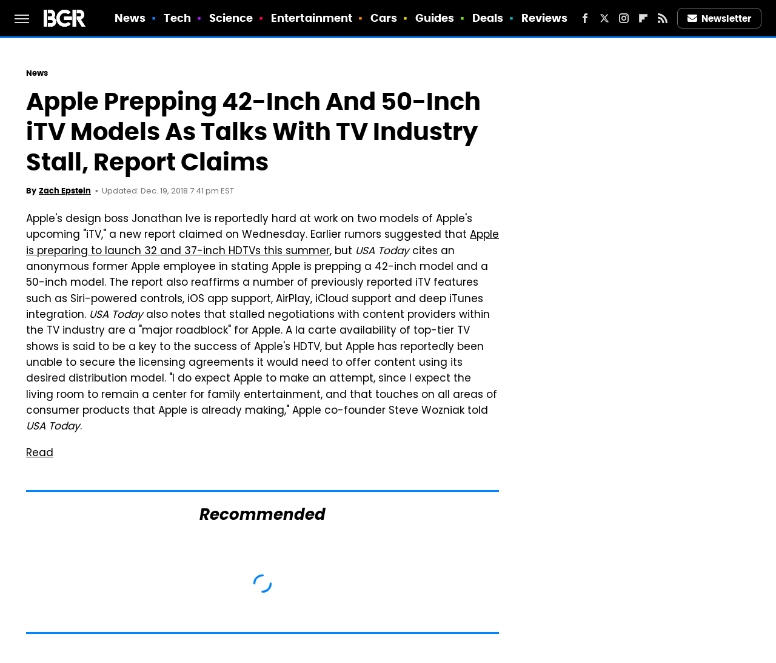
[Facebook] (585, 18)
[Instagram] (624, 18)
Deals (488, 18)
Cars (383, 18)
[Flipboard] (643, 18)
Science (231, 18)
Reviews (544, 18)
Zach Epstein (65, 191)
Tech (177, 18)
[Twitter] (604, 18)
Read (39, 453)
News (130, 18)
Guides (435, 18)
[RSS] (662, 18)
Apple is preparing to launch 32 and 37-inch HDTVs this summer (262, 243)
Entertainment (311, 18)
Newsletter (719, 18)
